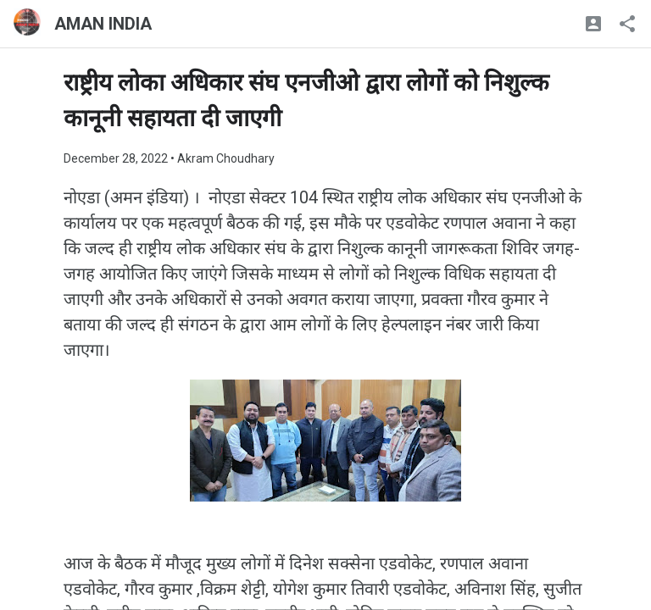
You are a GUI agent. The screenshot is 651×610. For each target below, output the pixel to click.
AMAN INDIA (103, 24)
